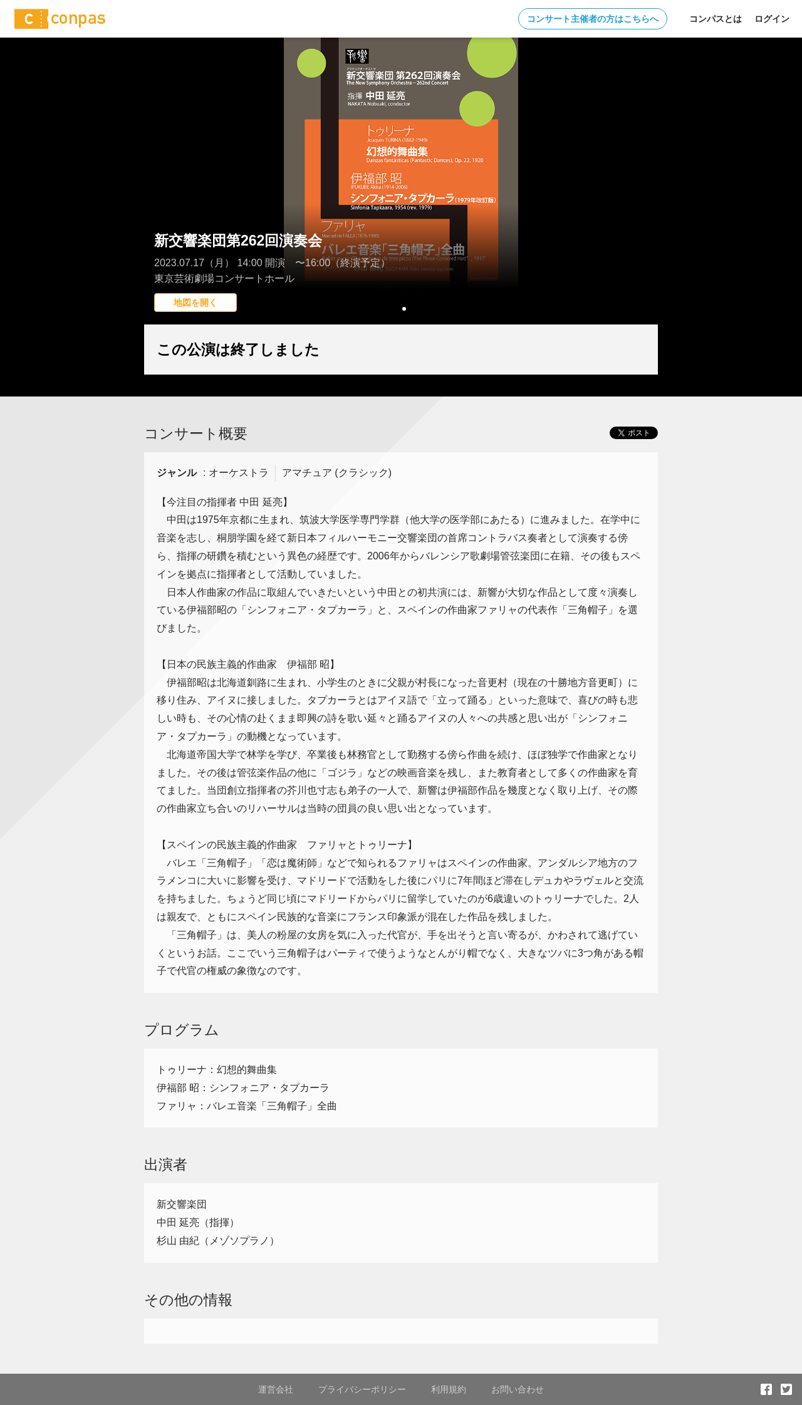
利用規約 (448, 1389)
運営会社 (275, 1389)
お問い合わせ (517, 1389)
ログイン (771, 19)
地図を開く (195, 303)
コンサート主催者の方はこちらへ (593, 19)
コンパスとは (715, 19)
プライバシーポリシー (362, 1389)
